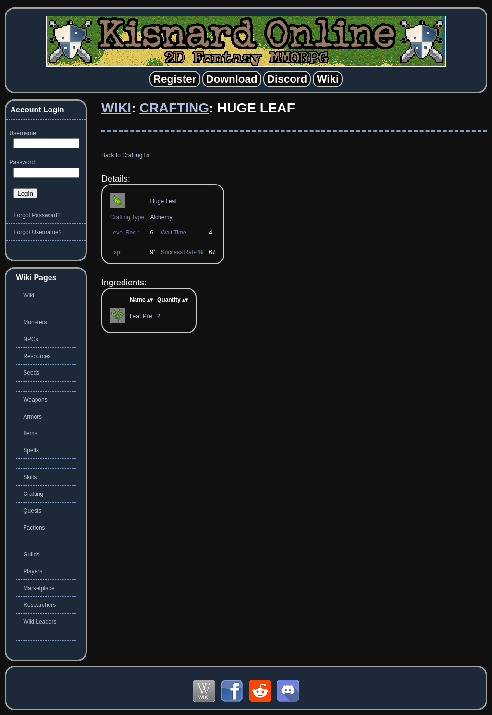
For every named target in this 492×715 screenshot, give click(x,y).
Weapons (35, 399)
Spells (31, 450)
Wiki (116, 107)
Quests (32, 510)
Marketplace (38, 588)
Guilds (31, 554)
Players (32, 571)
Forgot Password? (36, 215)
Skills (30, 477)
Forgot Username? (37, 232)
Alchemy (161, 217)
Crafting (174, 107)
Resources (36, 356)
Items (30, 433)
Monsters (35, 322)
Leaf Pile (141, 316)
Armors (32, 416)
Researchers (39, 605)
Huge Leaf (163, 201)
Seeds (31, 373)
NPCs (30, 339)
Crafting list (136, 155)
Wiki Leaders (39, 621)
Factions (34, 527)
